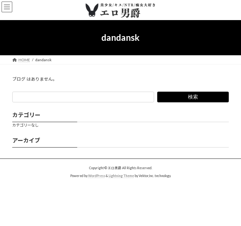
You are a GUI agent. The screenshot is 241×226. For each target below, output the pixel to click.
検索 (193, 97)
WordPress (96, 176)
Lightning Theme (121, 176)
